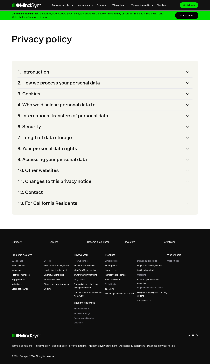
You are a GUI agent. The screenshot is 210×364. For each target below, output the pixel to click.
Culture (47, 289)
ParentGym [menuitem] (169, 242)
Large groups (111, 270)
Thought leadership (142, 5)
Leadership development (55, 270)
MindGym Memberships (85, 270)
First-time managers (21, 275)
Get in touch (189, 5)
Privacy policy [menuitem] (42, 346)
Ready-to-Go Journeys (84, 266)
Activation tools (144, 301)
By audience (17, 261)
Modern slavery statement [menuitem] (103, 346)
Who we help (120, 5)
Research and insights (84, 318)
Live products (111, 261)
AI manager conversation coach (119, 294)
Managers (16, 270)
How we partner (81, 261)
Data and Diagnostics (147, 261)
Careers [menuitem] (53, 242)
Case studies (173, 261)
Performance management (56, 266)
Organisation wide (20, 289)
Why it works (79, 280)
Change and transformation (56, 284)
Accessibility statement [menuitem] (132, 346)
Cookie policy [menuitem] (59, 346)
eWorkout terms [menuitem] (77, 346)
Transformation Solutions (85, 275)
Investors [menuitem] (130, 242)
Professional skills (52, 280)
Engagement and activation (150, 288)
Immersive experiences (115, 275)
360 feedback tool (145, 270)
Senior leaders (18, 266)
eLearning (109, 289)
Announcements (81, 309)
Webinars (78, 323)
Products (103, 5)
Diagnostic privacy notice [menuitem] (161, 346)
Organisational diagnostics (149, 266)
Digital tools (110, 284)
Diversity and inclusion (54, 275)
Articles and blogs (82, 314)
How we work (85, 5)
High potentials (19, 280)
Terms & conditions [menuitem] (22, 346)
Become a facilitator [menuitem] (98, 242)
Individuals (16, 284)
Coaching (141, 275)
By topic (47, 261)
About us (163, 5)
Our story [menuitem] (17, 242)
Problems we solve (62, 5)
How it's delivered (113, 280)
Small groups (111, 266)
